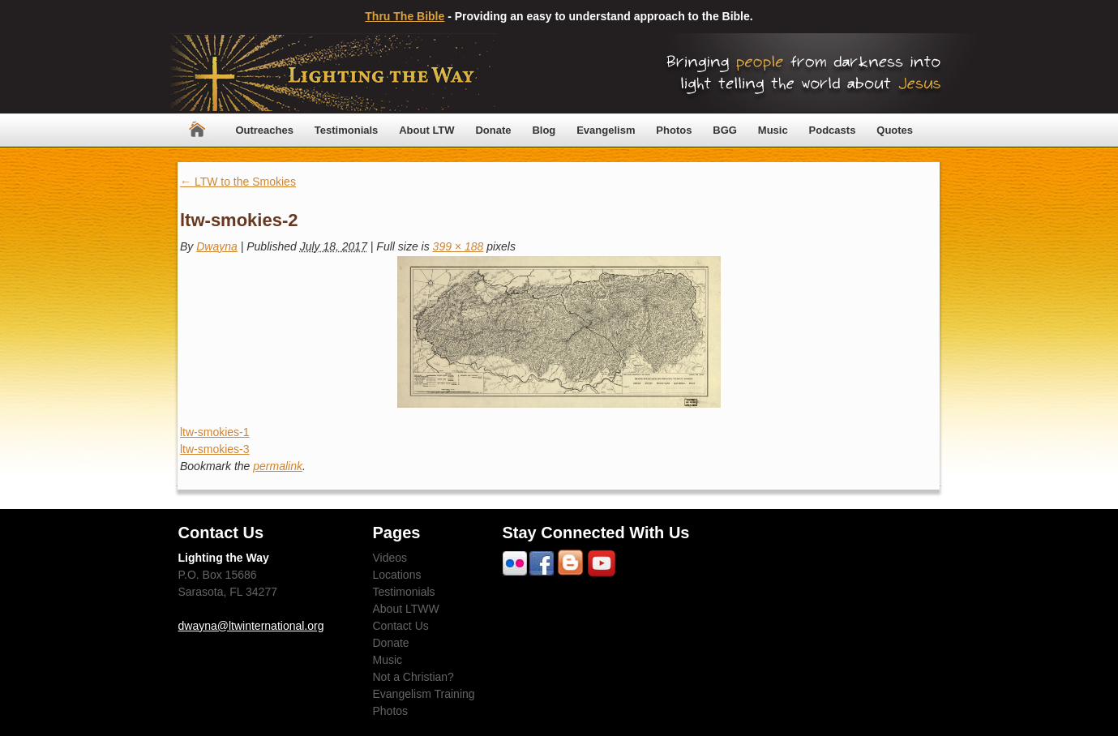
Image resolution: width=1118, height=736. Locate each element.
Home (197, 130)
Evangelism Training (424, 693)
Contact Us (401, 625)
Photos (674, 130)
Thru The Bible (404, 16)
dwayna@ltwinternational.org (251, 625)
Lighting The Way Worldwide (333, 73)
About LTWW (406, 608)
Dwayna (217, 246)
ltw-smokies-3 (215, 449)
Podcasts (832, 130)
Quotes (894, 130)
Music (773, 130)
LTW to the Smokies (238, 181)
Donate (493, 130)
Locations (397, 574)
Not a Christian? (413, 676)
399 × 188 (458, 246)
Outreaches (264, 130)
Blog (543, 130)
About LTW (426, 130)
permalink (277, 466)
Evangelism (605, 130)
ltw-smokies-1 (215, 432)
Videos (390, 557)
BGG (725, 130)
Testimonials (347, 130)
